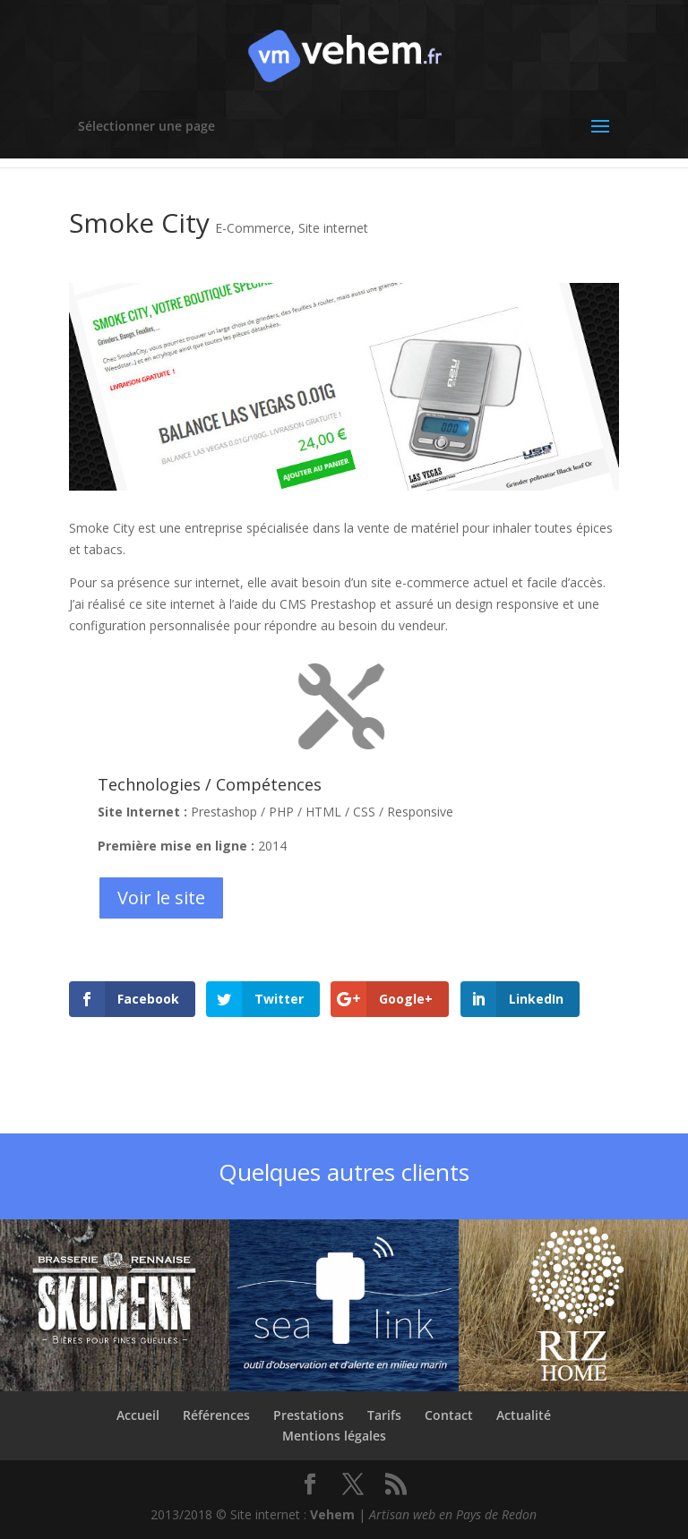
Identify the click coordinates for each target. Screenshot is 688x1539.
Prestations (308, 1415)
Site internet (333, 227)
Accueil (137, 1415)
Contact (449, 1415)
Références (216, 1415)
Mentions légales (334, 1435)
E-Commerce (253, 227)
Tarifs (384, 1415)
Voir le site (161, 897)
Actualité (523, 1415)
